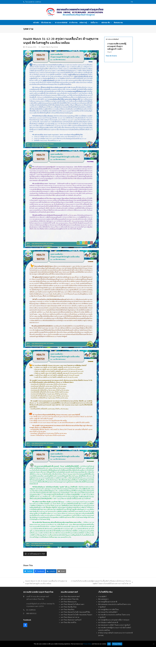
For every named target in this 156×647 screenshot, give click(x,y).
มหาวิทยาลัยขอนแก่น (69, 602)
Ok (109, 644)
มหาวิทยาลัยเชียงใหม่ (69, 607)
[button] (28, 571)
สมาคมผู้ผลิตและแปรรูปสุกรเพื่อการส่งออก (113, 620)
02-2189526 (31, 610)
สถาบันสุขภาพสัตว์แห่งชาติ (108, 622)
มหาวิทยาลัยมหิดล (67, 609)
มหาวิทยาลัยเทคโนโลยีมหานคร (72, 604)
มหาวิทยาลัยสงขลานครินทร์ (71, 620)
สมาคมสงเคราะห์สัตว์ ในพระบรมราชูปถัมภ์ (114, 625)
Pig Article (54, 47)
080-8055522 (31, 613)
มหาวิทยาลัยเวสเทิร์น (68, 622)
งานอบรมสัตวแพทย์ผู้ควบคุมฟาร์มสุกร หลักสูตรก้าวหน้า (116, 46)
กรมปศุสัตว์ (102, 596)
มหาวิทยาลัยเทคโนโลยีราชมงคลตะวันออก (76, 615)
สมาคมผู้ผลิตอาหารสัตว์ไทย (108, 609)
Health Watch (45, 47)
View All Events (111, 56)
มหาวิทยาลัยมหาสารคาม (70, 617)
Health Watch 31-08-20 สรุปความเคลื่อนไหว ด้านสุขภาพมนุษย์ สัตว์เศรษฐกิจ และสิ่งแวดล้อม (45, 582)
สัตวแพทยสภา (103, 599)
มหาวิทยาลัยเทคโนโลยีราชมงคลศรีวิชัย (75, 612)
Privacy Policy (117, 644)
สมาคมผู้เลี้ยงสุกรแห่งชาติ (107, 602)
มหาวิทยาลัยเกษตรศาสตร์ (70, 596)
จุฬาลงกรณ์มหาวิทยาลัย (69, 599)
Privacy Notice (87, 644)
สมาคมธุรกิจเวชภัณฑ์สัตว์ (107, 612)
